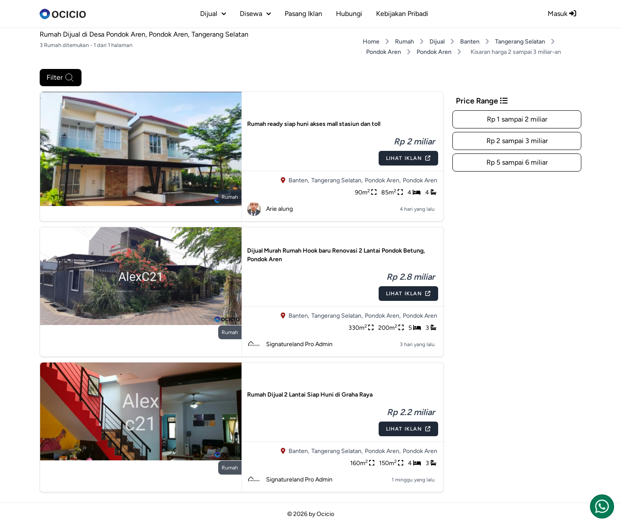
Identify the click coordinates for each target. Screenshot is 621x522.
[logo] (63, 14)
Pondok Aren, (383, 180)
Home (371, 41)
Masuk (562, 13)
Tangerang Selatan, (337, 180)
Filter (61, 77)
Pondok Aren (383, 52)
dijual (213, 13)
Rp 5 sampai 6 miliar (517, 162)
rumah (230, 197)
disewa (255, 13)
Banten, (299, 180)
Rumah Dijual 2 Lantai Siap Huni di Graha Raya (310, 394)
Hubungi (349, 13)
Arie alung (270, 209)
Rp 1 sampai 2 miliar (517, 119)
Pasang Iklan (303, 13)
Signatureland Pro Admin (289, 344)
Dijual (437, 41)
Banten (470, 41)
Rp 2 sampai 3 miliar (517, 141)
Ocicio (325, 514)
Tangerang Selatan (520, 41)
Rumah (404, 41)
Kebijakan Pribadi (402, 13)
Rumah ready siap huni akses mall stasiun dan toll (313, 124)
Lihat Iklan (408, 158)
